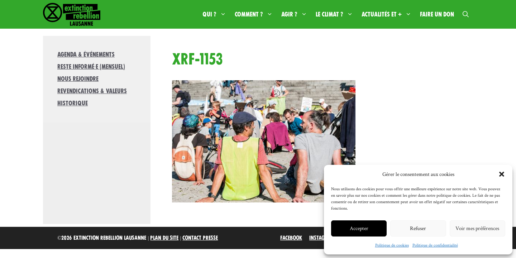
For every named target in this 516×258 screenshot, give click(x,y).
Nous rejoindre (78, 78)
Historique (72, 103)
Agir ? (296, 14)
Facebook (291, 238)
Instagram (322, 238)
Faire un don (437, 14)
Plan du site (164, 238)
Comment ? (256, 14)
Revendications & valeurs (92, 91)
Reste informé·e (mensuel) (91, 66)
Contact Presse (200, 238)
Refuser (418, 228)
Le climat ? (336, 14)
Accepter (359, 228)
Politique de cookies (392, 245)
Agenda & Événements (86, 54)
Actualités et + (389, 14)
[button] (501, 174)
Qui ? (216, 14)
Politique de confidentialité (435, 245)
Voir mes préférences (477, 228)
